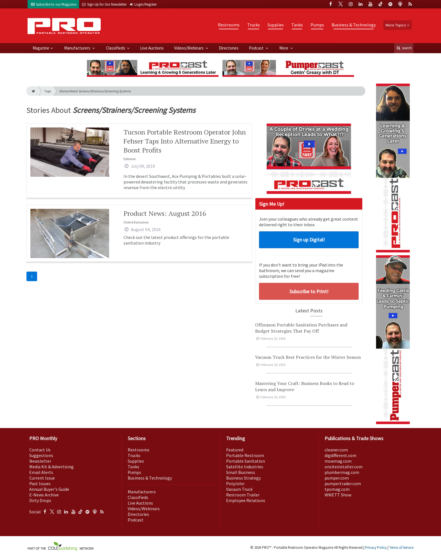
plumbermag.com (342, 472)
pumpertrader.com (343, 483)
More (284, 48)
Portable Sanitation (245, 461)
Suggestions (41, 455)
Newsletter (40, 461)
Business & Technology (354, 25)
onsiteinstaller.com (344, 466)
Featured (234, 450)
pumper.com (337, 478)
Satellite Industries (244, 466)
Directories (228, 48)
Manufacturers (77, 48)
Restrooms (229, 25)
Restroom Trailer (243, 495)
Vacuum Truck (239, 489)
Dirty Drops (40, 500)
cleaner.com (336, 450)
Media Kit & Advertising (51, 466)
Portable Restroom (245, 455)
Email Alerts (41, 472)
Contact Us (40, 450)
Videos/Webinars (189, 48)
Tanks (297, 25)
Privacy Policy (376, 547)
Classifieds (116, 48)
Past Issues (40, 483)
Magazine (41, 48)
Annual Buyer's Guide (49, 489)
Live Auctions (152, 48)
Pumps (317, 25)
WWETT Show (338, 495)
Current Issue (42, 478)
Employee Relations (245, 500)
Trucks (253, 25)
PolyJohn (235, 483)
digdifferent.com (340, 455)
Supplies (275, 25)
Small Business (240, 472)
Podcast (256, 48)
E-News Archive (44, 495)
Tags (47, 91)
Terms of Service (401, 547)
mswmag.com (338, 461)
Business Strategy (243, 478)
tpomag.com (337, 489)
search (404, 48)
